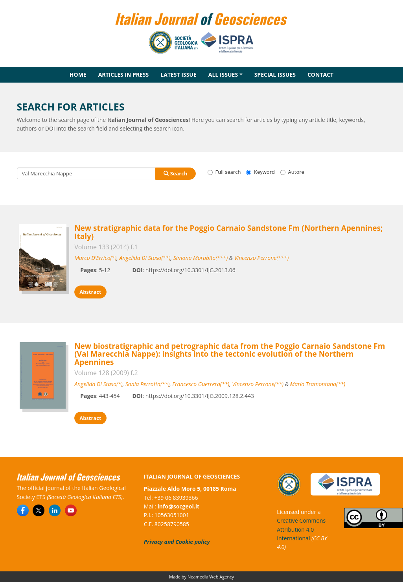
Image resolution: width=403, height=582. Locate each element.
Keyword (260, 171)
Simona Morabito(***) (200, 258)
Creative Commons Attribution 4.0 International (301, 529)
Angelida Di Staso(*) (98, 384)
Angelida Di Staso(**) (144, 258)
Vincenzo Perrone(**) (257, 384)
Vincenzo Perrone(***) (261, 258)
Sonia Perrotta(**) (147, 384)
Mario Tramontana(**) (318, 384)
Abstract (90, 291)
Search (175, 173)
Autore (292, 171)
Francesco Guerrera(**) (200, 384)
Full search (224, 171)
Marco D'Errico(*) (95, 258)
